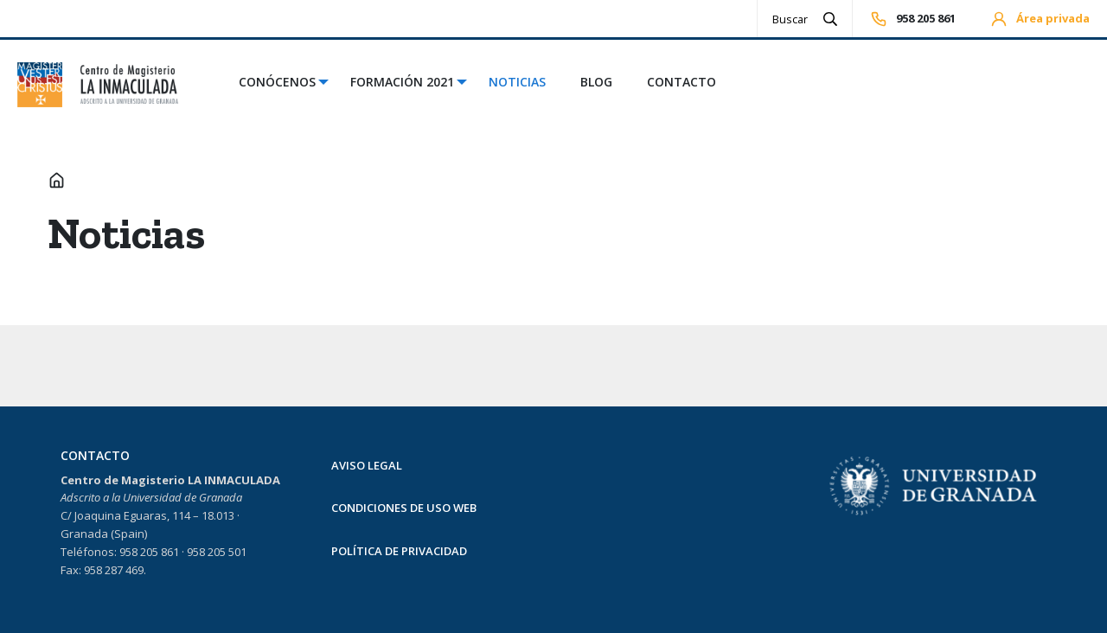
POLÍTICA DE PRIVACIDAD (399, 551)
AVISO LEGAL (366, 465)
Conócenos (277, 82)
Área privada (1040, 19)
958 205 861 (913, 19)
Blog (596, 82)
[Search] (790, 18)
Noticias (517, 82)
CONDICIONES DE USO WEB (404, 507)
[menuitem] (277, 85)
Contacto (681, 82)
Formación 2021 (402, 82)
